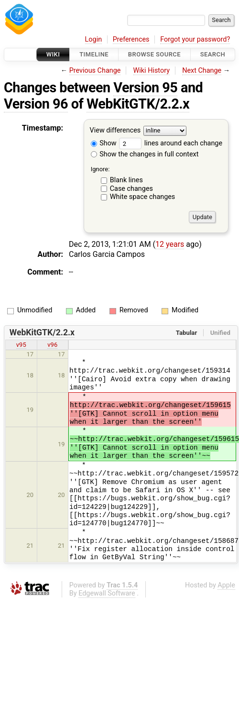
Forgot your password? (195, 39)
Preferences (131, 39)
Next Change (201, 70)
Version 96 (36, 104)
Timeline (94, 54)
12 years (169, 244)
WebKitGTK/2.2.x (138, 104)
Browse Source (154, 54)
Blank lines (126, 180)
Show (104, 143)
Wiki (53, 54)
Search (212, 54)
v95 (21, 344)
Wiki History (151, 70)
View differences (115, 131)
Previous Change (95, 70)
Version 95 (145, 87)
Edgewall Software (106, 593)
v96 (52, 344)
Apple (226, 585)
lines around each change (170, 143)
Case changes (131, 189)
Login (93, 39)
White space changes (142, 197)
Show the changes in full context (145, 154)
